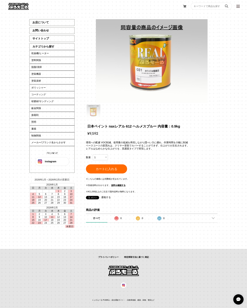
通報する (106, 197)
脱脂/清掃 (36, 67)
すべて (96, 218)
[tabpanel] (151, 61)
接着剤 (35, 115)
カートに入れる (106, 169)
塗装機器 (36, 74)
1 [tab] (93, 111)
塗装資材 (36, 80)
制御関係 (36, 135)
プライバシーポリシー (108, 257)
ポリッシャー (38, 87)
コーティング (38, 94)
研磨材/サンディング (42, 101)
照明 (33, 121)
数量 (88, 157)
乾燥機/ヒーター (40, 53)
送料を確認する (118, 185)
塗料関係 (36, 60)
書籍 (33, 128)
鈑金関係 (36, 108)
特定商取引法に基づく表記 (136, 257)
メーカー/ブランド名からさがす (48, 142)
